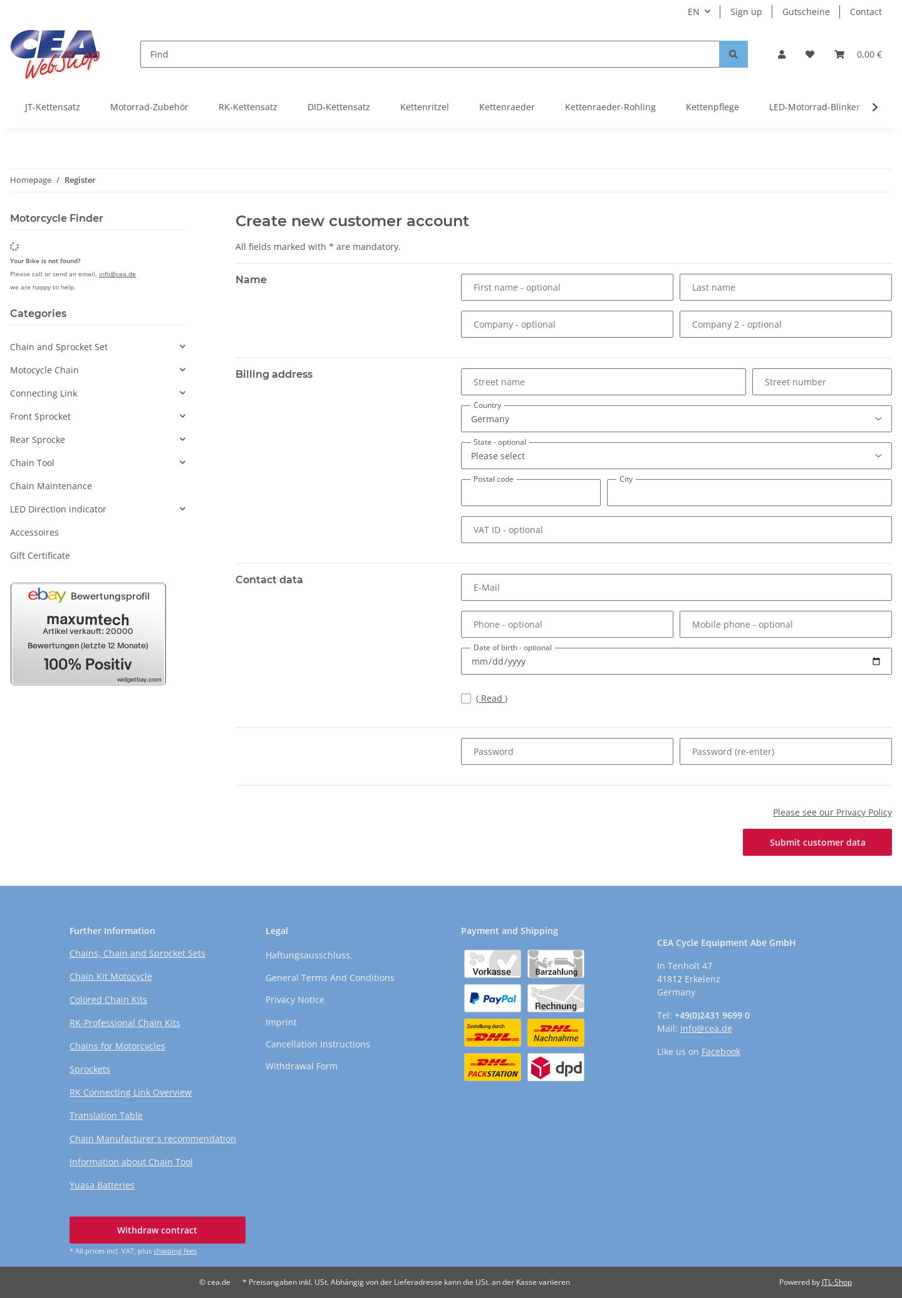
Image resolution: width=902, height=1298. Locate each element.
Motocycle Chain (44, 370)
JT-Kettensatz (52, 107)
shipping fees (175, 1250)
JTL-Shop (837, 1282)
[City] (749, 492)
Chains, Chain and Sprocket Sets (137, 953)
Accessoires (34, 532)
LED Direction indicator (58, 509)
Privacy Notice (295, 999)
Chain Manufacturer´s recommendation (153, 1139)
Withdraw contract (157, 1230)
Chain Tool (32, 463)
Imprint (281, 1022)
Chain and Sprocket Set (59, 347)
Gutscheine (806, 12)
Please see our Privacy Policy (832, 812)
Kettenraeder (507, 107)
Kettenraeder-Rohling (610, 107)
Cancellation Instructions (318, 1044)
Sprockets (90, 1069)
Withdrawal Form (302, 1066)
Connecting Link (43, 393)
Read (492, 698)
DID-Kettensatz (339, 107)
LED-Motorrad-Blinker (814, 107)
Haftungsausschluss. (309, 955)
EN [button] (694, 12)
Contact (866, 12)
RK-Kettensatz (248, 107)
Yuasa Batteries (102, 1185)
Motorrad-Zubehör (149, 107)
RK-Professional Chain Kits (125, 1023)
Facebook (721, 1051)
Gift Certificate (40, 555)
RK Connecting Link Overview (131, 1092)
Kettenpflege (712, 107)
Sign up (746, 12)
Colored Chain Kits (108, 999)
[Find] (430, 54)
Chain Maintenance (51, 486)
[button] (782, 54)
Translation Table (106, 1115)
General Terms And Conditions (330, 978)
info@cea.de (117, 273)
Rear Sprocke (37, 439)
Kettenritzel (424, 107)
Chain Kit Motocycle (111, 976)
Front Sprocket (40, 416)
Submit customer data (818, 842)
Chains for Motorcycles (117, 1046)
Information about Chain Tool (131, 1162)
